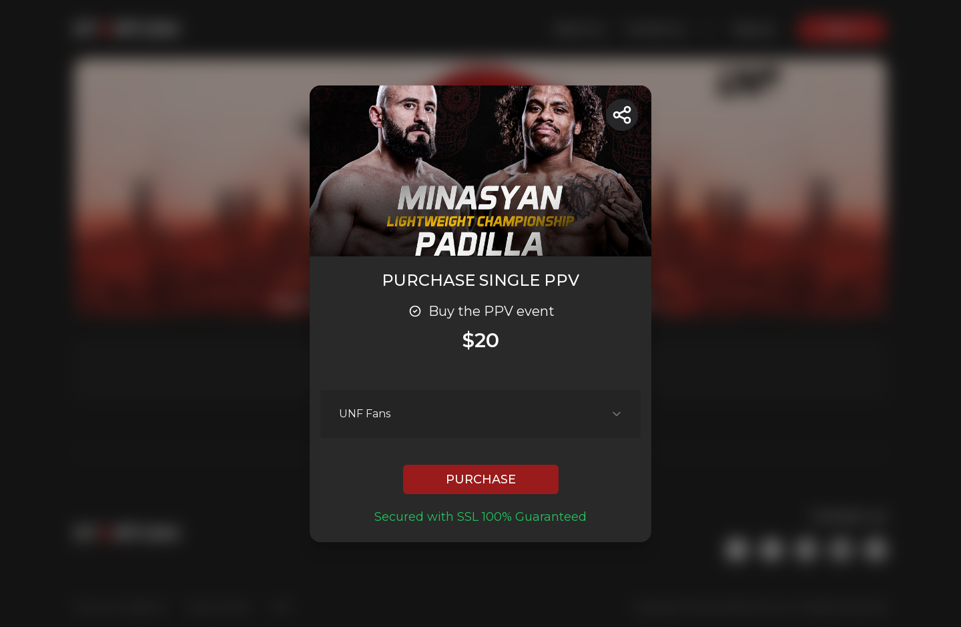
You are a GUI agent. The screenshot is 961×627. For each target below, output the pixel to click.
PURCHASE (481, 479)
